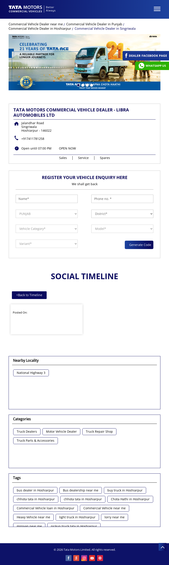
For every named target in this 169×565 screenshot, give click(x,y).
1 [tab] (78, 85)
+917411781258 (32, 139)
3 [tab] (87, 85)
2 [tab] (82, 85)
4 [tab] (91, 85)
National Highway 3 (31, 373)
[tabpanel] (84, 62)
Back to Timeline (29, 295)
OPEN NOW (67, 148)
